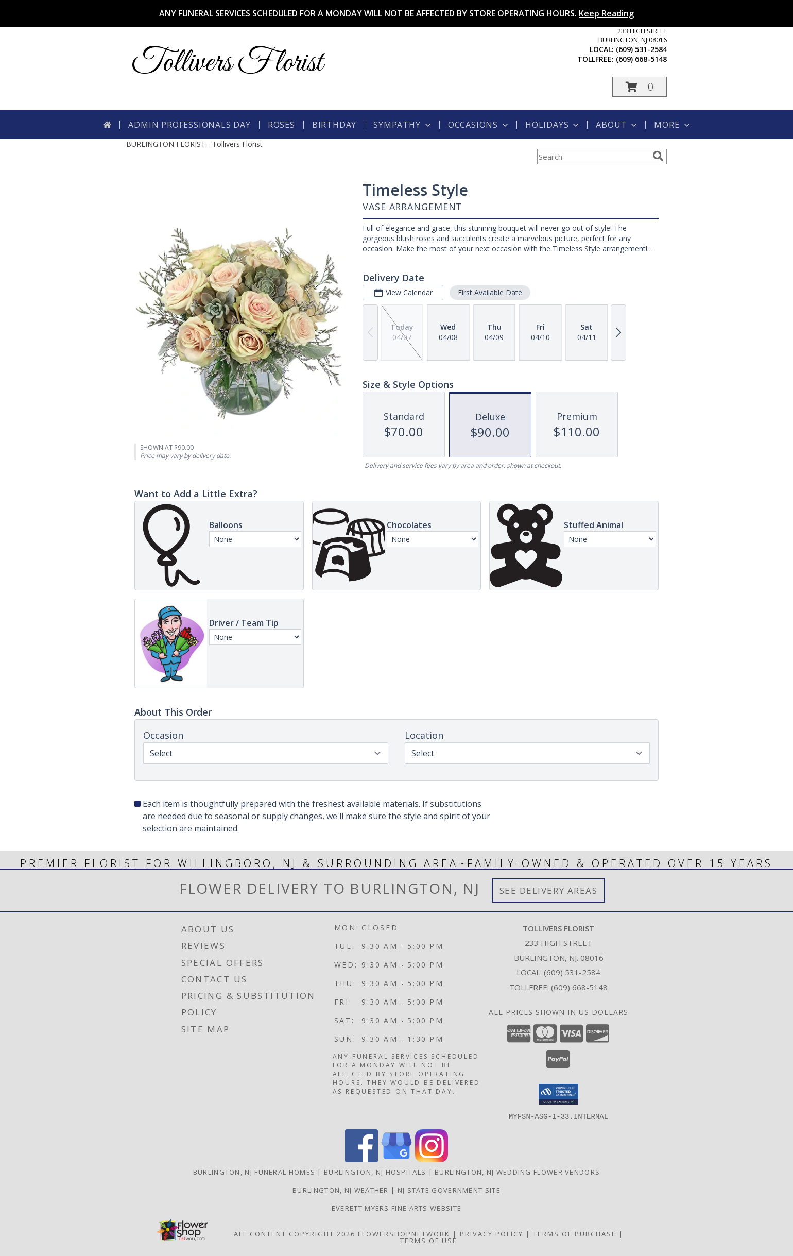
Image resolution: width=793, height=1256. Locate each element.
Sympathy (403, 124)
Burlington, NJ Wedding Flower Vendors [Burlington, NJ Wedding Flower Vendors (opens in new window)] (517, 1171)
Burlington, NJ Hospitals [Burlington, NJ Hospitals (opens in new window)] (375, 1171)
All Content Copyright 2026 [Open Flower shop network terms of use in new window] (294, 1233)
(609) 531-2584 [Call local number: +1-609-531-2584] (641, 49)
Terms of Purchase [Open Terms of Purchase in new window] (574, 1233)
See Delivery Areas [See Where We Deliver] (548, 890)
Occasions (479, 124)
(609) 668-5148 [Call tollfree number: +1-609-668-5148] (641, 59)
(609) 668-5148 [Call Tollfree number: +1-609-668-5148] (579, 987)
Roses (281, 124)
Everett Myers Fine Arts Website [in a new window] (396, 1207)
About (617, 124)
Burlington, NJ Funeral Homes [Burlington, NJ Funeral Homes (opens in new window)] (254, 1171)
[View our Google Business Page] (396, 1159)
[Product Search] (593, 156)
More (673, 124)
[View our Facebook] (361, 1159)
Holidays (553, 124)
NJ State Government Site (449, 1189)
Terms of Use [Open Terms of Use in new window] (428, 1240)
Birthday (334, 124)
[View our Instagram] (431, 1159)
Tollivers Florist (227, 63)
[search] (658, 156)
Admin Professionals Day (189, 124)
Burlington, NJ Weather (340, 1189)
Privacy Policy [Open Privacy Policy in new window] (491, 1233)
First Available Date (490, 292)
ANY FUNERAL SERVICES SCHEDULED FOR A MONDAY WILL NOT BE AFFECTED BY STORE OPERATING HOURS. (396, 13)
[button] (639, 87)
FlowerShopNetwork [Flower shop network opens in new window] (404, 1233)
